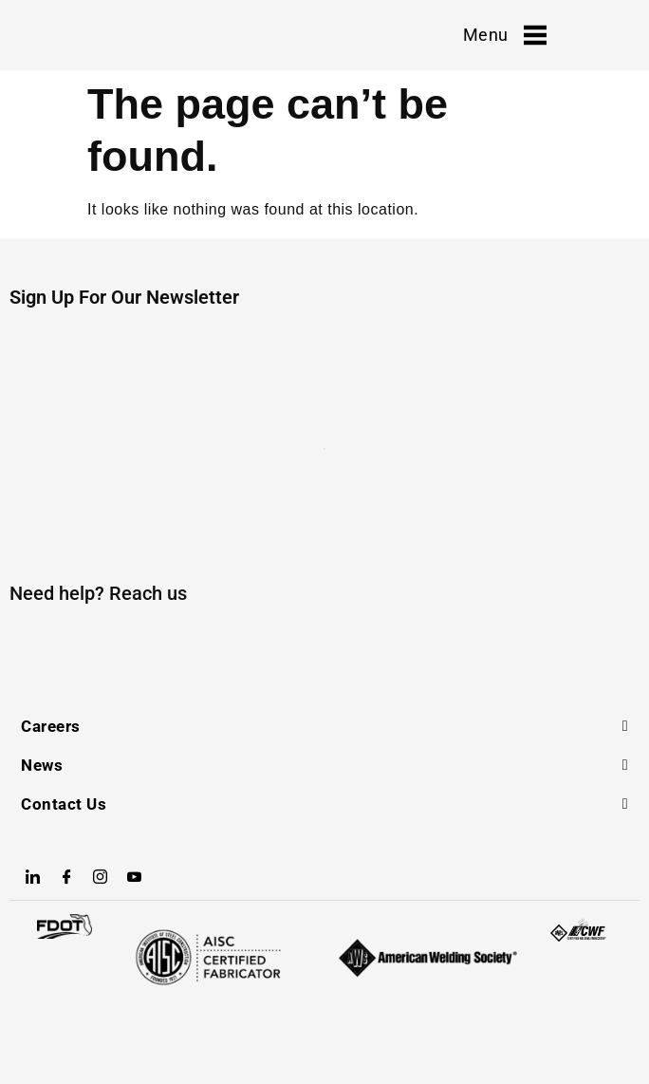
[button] (324, 726)
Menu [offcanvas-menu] (505, 35)
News (42, 765)
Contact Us (63, 803)
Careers (51, 726)
